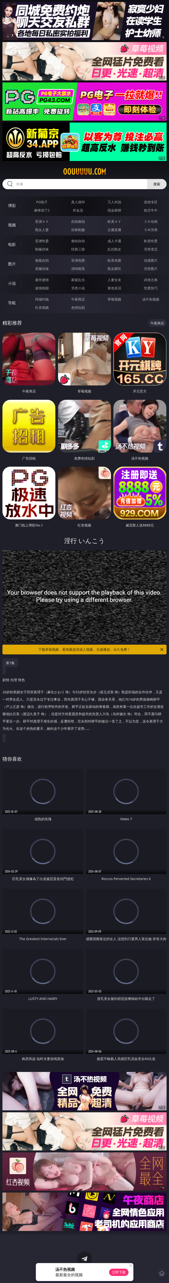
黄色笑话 (114, 288)
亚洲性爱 (42, 241)
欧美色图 (114, 260)
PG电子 (42, 202)
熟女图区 (114, 268)
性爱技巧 (151, 288)
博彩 (12, 205)
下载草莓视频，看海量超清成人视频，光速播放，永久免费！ (101, 649)
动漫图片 (151, 260)
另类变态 (151, 249)
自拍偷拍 (78, 221)
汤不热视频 (150, 299)
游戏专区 (151, 202)
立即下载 (119, 1272)
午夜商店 (78, 299)
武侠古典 (151, 279)
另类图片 (151, 268)
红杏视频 (42, 307)
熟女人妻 (42, 229)
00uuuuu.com (84, 172)
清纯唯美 (78, 268)
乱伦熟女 (114, 249)
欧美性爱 (151, 241)
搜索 (156, 184)
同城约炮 (42, 299)
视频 (12, 225)
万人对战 (114, 202)
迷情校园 (42, 288)
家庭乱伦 (78, 279)
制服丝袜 (42, 249)
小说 (12, 283)
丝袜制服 (78, 229)
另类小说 (78, 288)
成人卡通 (114, 241)
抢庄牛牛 (151, 210)
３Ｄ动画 (151, 221)
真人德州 (78, 202)
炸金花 (78, 210)
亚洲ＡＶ (42, 221)
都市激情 (42, 279)
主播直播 (114, 229)
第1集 (10, 662)
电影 (12, 244)
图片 (12, 264)
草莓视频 (114, 299)
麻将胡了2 (42, 210)
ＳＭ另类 (151, 229)
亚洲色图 (78, 260)
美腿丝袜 (42, 268)
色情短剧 (78, 307)
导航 (12, 302)
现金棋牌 (114, 210)
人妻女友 (114, 279)
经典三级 (78, 249)
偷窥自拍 (42, 260)
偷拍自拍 (78, 241)
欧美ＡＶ (114, 221)
